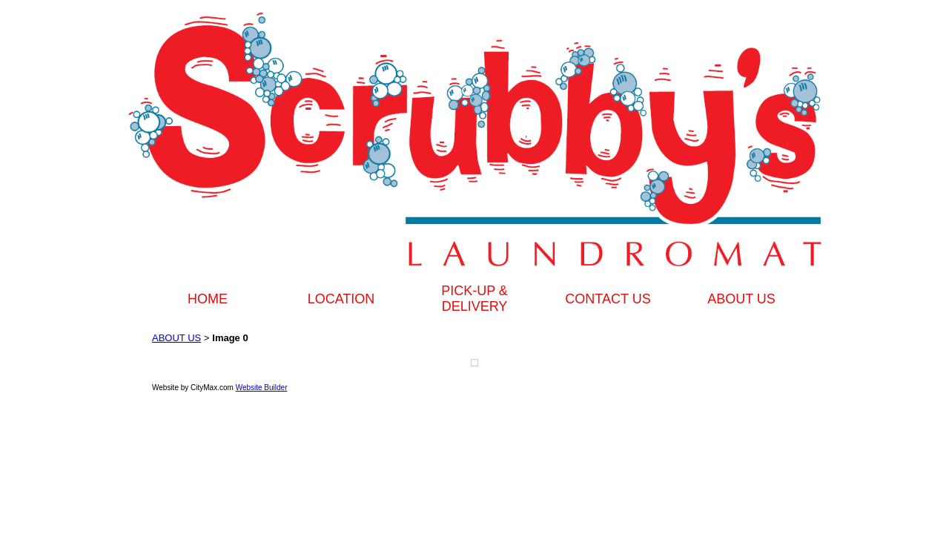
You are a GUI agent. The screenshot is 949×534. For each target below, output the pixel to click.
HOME (208, 298)
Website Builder (262, 387)
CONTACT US (607, 298)
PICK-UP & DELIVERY (474, 298)
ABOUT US (741, 298)
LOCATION (341, 298)
